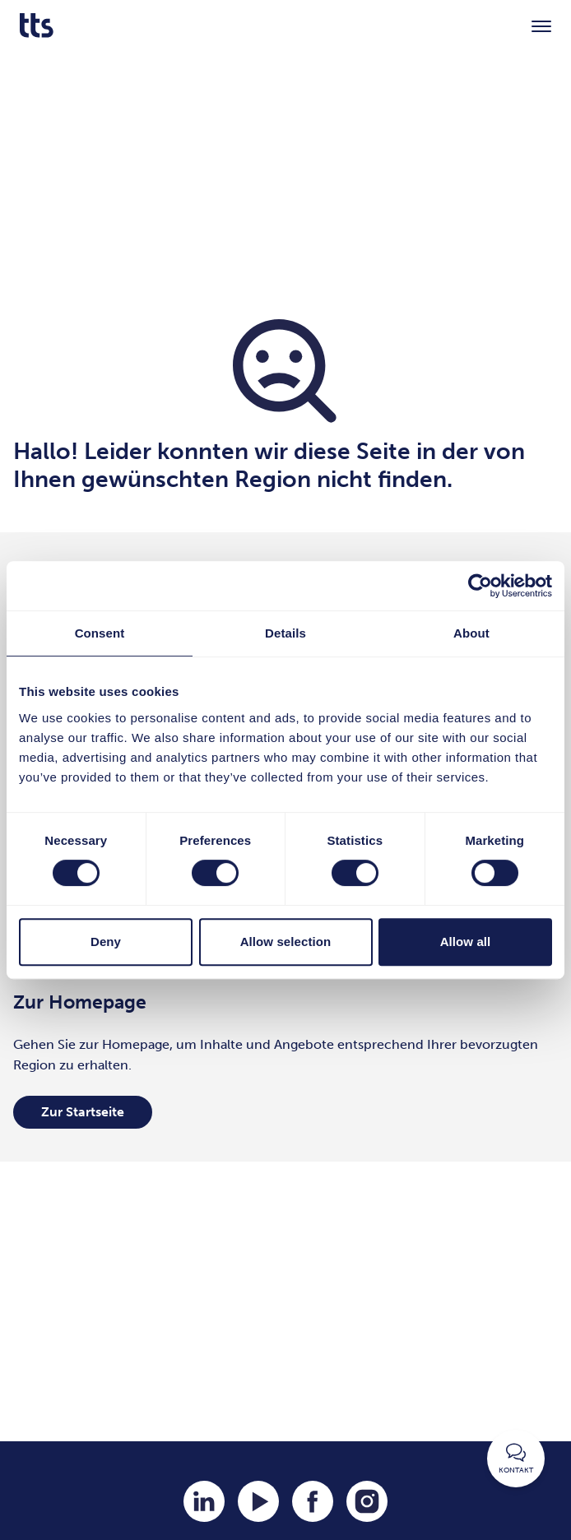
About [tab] (471, 633)
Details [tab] (285, 633)
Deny (106, 942)
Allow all (465, 942)
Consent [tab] (100, 633)
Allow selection (286, 942)
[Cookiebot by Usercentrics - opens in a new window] (480, 585)
